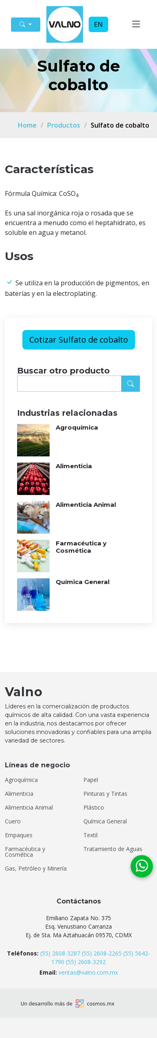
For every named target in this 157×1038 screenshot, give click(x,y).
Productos (63, 125)
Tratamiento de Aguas (112, 849)
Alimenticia (74, 466)
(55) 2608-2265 (102, 953)
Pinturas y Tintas (105, 794)
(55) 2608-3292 (86, 962)
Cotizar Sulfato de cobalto (78, 339)
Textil (90, 835)
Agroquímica (77, 427)
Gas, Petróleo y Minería (36, 868)
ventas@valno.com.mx (88, 972)
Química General (82, 582)
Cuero (13, 821)
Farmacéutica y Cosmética (81, 546)
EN (98, 24)
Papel (90, 780)
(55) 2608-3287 (60, 953)
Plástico (93, 807)
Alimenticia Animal (86, 504)
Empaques (19, 835)
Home (27, 125)
